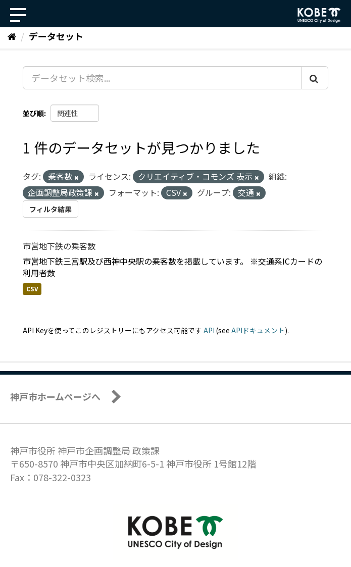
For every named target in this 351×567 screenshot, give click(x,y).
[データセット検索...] (162, 77)
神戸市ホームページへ (55, 396)
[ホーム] (12, 35)
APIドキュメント (258, 330)
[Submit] (314, 77)
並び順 (33, 113)
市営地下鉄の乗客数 (59, 246)
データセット (56, 35)
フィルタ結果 (50, 209)
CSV (32, 289)
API (209, 330)
